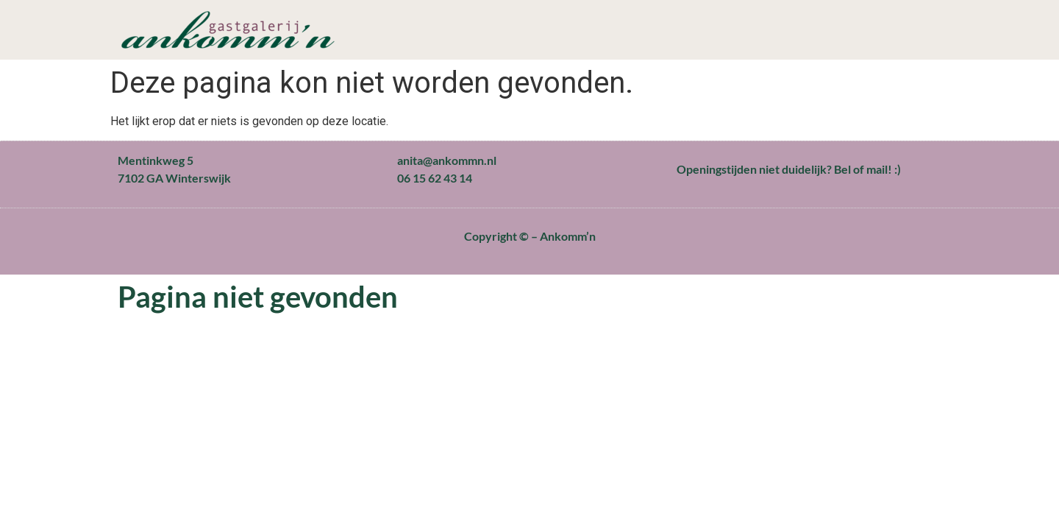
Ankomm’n (568, 236)
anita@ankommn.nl (446, 160)
